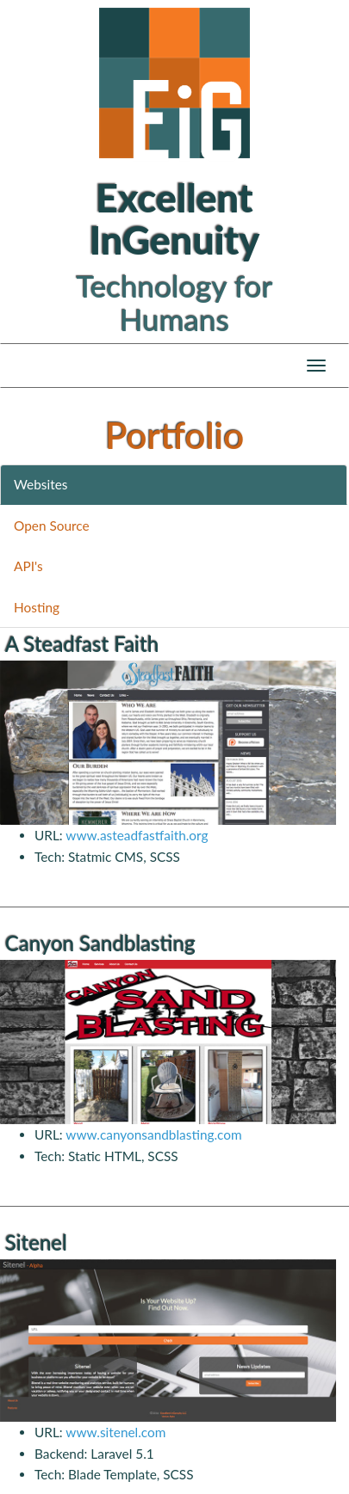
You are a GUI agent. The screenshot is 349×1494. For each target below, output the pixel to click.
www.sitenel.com (115, 1432)
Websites (40, 484)
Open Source (52, 525)
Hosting (36, 607)
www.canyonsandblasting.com (153, 1134)
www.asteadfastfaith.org (136, 835)
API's (28, 566)
